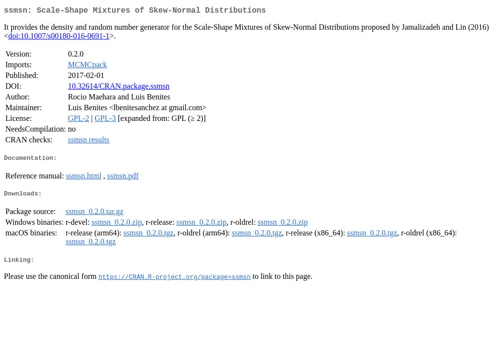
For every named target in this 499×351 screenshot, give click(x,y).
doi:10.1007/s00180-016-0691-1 (59, 38)
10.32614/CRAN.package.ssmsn (118, 88)
